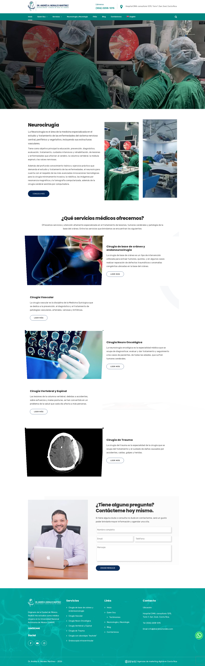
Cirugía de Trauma (77, 631)
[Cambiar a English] (131, 16)
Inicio (30, 17)
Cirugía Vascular (76, 616)
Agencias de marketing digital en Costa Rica (157, 661)
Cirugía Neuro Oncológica (80, 621)
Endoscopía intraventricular (81, 641)
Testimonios (114, 617)
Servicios (56, 17)
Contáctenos (116, 17)
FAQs (95, 17)
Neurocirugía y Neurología (77, 17)
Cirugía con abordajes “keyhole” (83, 636)
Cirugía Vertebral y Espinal (80, 626)
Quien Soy (41, 17)
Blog (104, 17)
